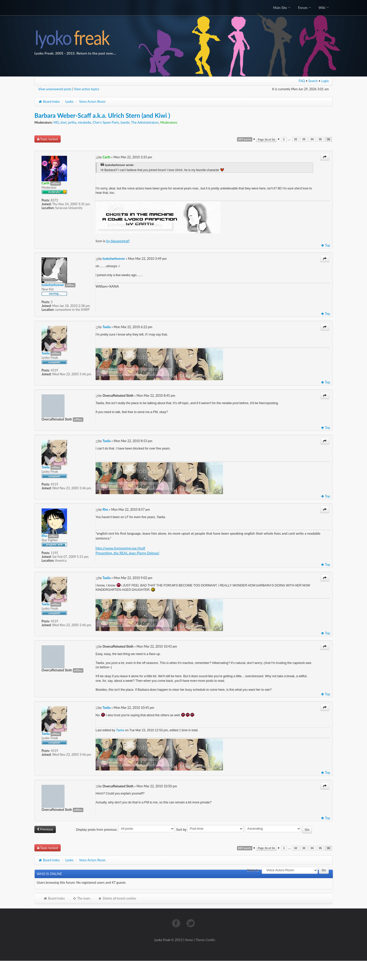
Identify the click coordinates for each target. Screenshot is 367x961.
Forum (304, 8)
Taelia (106, 327)
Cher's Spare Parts (106, 122)
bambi (125, 122)
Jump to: (253, 870)
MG (56, 122)
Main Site (281, 8)
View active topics (86, 89)
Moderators (168, 122)
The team (81, 898)
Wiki (324, 8)
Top (325, 245)
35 (320, 139)
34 (311, 139)
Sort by (210, 829)
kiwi (63, 122)
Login (325, 81)
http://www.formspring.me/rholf (120, 548)
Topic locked (47, 139)
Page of (266, 139)
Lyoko (69, 102)
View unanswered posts (54, 89)
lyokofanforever (113, 259)
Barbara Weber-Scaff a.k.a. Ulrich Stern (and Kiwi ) (102, 115)
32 (295, 139)
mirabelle (84, 122)
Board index (49, 102)
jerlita (72, 122)
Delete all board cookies (117, 898)
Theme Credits (205, 940)
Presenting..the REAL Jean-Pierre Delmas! (127, 553)
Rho (105, 509)
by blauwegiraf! (118, 241)
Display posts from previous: (125, 829)
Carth (106, 157)
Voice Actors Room (92, 102)
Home (189, 940)
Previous (45, 829)
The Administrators (145, 122)
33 (303, 139)
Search (313, 81)
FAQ (302, 81)
